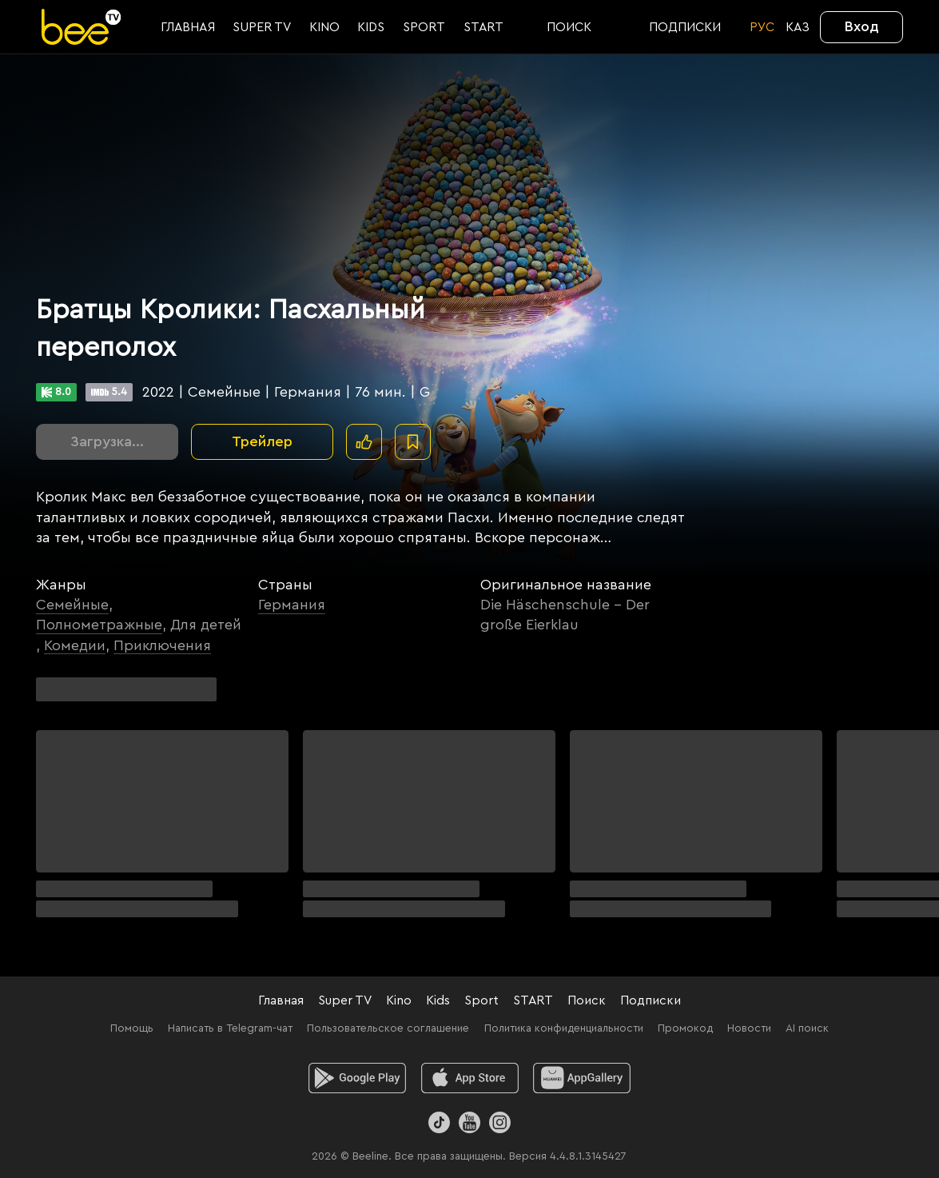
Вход (862, 26)
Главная (281, 1000)
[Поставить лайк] (364, 442)
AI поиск (807, 1028)
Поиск (586, 1000)
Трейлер (262, 441)
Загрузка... (107, 441)
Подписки (650, 1000)
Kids (438, 1000)
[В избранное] (413, 442)
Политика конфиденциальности (563, 1028)
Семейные (72, 604)
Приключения (162, 645)
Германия (291, 604)
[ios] (469, 1078)
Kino (399, 1000)
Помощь (131, 1028)
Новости (749, 1028)
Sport (481, 1000)
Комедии (74, 645)
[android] (357, 1078)
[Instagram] (500, 1122)
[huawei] (582, 1078)
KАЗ (798, 27)
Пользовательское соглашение (388, 1028)
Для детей (205, 624)
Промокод (685, 1028)
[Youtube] (469, 1122)
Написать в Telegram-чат (230, 1028)
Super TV (345, 1000)
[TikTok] (439, 1122)
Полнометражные (99, 624)
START (533, 1000)
